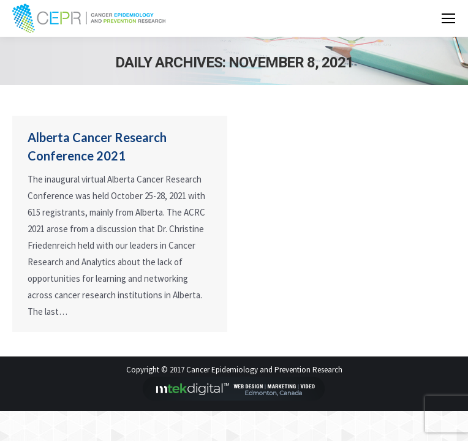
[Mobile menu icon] (448, 18)
